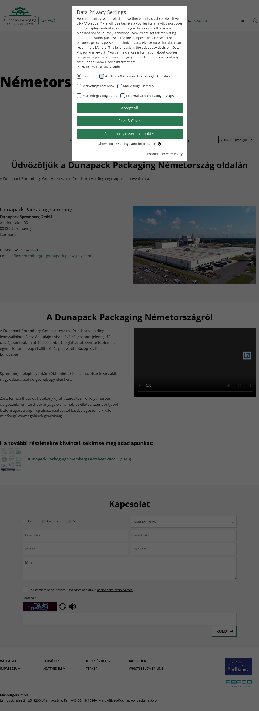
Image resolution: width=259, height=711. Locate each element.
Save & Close (130, 120)
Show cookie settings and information (129, 144)
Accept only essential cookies (129, 133)
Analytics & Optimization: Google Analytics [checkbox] (137, 76)
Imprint (152, 154)
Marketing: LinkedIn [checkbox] (138, 86)
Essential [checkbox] (89, 76)
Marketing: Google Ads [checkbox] (99, 95)
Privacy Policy (172, 154)
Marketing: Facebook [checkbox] (98, 86)
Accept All (129, 107)
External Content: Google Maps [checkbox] (150, 95)
